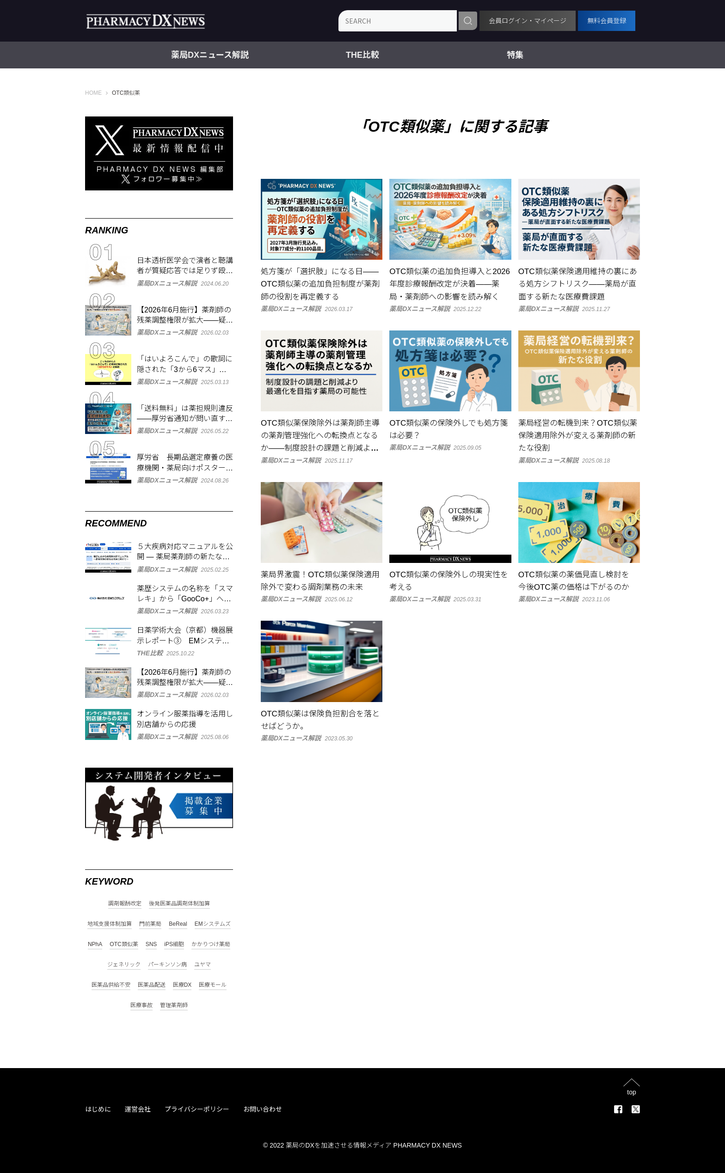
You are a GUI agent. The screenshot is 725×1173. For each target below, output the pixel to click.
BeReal (178, 924)
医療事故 (141, 1005)
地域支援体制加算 (109, 924)
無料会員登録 (606, 20)
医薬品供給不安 (111, 985)
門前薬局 (150, 924)
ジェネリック (124, 965)
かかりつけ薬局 (210, 944)
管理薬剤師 (174, 1005)
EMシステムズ (213, 924)
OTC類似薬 (124, 944)
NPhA (95, 944)
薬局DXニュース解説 (210, 55)
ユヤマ (202, 965)
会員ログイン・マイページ (527, 20)
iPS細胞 (174, 944)
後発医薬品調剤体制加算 (179, 904)
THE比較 (362, 55)
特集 (515, 55)
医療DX (182, 985)
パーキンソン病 (167, 965)
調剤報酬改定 (124, 904)
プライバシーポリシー (197, 1109)
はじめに (98, 1109)
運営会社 (138, 1109)
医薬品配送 (152, 985)
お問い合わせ (262, 1109)
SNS (151, 944)
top (631, 1091)
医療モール (213, 985)
